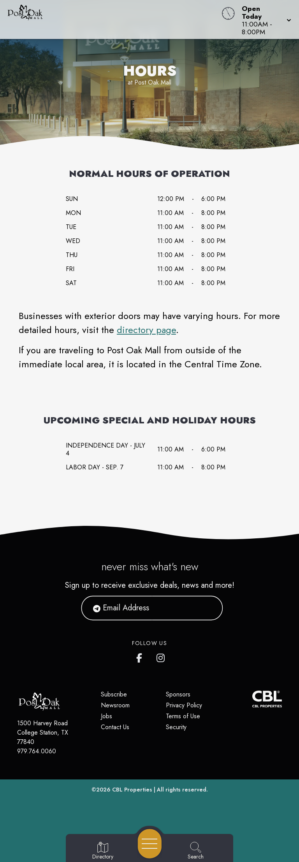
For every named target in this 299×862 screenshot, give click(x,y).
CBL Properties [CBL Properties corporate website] (132, 789)
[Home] (113, 19)
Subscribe (114, 694)
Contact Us (115, 727)
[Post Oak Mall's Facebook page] (141, 656)
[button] (264, 19)
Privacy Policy (184, 705)
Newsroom (115, 705)
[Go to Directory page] (102, 851)
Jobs (106, 716)
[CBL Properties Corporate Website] (252, 699)
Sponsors (178, 694)
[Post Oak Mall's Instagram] (161, 656)
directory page (146, 330)
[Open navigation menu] (150, 844)
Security (176, 727)
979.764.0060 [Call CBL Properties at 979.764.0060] (36, 751)
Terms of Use (183, 716)
